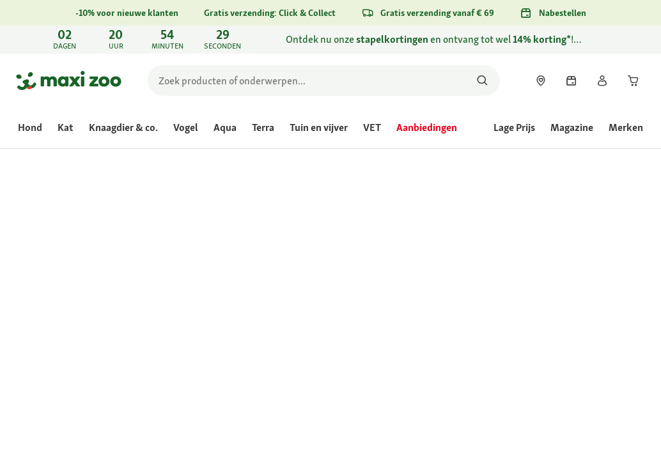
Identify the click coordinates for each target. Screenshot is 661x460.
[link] (330, 40)
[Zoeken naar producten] (482, 80)
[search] (324, 80)
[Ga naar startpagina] (69, 80)
